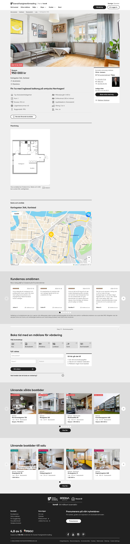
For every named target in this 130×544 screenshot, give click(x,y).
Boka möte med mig (106, 94)
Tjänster (41, 516)
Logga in (114, 7)
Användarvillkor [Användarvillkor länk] (85, 541)
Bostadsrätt (29, 12)
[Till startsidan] (29, 4)
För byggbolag (15, 518)
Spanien (116, 3)
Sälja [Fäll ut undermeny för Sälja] (34, 7)
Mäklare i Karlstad (103, 100)
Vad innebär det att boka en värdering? (24, 375)
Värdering (99, 7)
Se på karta (16, 81)
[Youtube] (73, 534)
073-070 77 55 (102, 79)
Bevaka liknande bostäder (23, 116)
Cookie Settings (114, 541)
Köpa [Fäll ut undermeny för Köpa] (42, 7)
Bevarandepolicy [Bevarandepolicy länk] (75, 541)
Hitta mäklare (25, 7)
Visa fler (65, 430)
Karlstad (21, 12)
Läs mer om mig (102, 83)
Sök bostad (14, 7)
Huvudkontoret (15, 521)
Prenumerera (73, 521)
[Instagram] (78, 534)
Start (60, 7)
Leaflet (75, 264)
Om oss (40, 514)
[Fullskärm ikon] (46, 188)
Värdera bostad (16, 523)
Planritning (16, 84)
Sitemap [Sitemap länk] (107, 541)
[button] (51, 234)
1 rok (36, 12)
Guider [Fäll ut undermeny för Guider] (51, 7)
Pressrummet (42, 518)
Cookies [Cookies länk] (93, 541)
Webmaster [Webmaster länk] (100, 541)
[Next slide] (123, 298)
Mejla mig (100, 81)
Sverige (110, 3)
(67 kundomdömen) (104, 75)
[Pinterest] (83, 534)
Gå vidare (17, 369)
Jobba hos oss (43, 521)
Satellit (16, 214)
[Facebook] (68, 534)
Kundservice (14, 514)
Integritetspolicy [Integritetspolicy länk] (64, 541)
